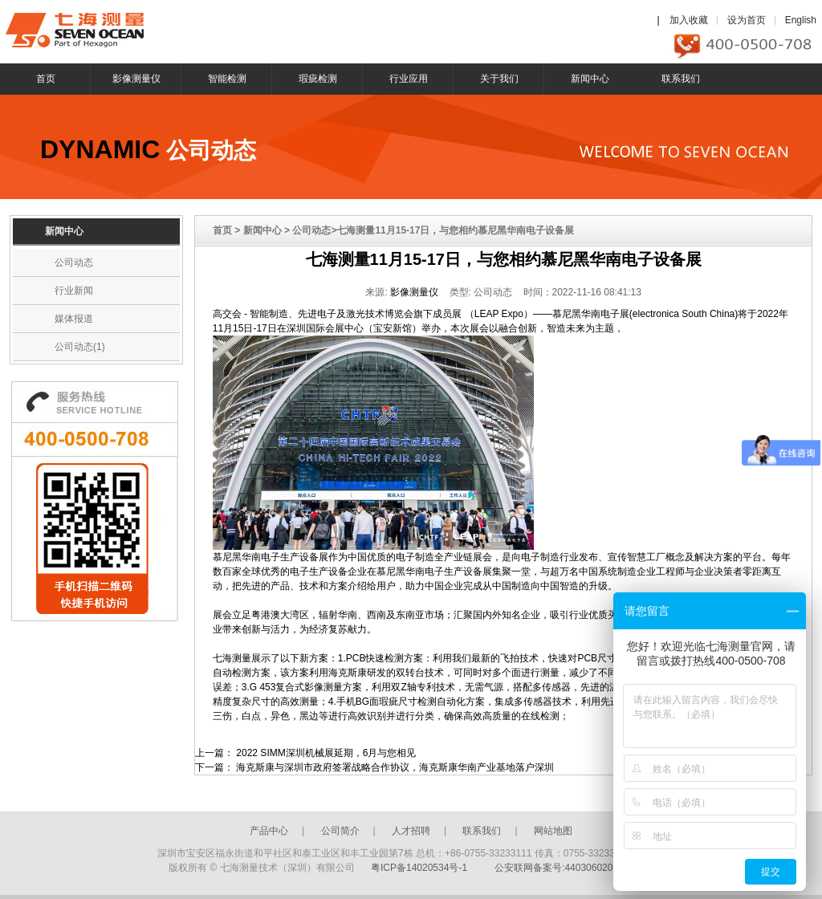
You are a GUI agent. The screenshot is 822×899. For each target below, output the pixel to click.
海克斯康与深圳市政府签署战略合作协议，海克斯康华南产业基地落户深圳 (395, 767)
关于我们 (499, 78)
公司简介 (340, 830)
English (800, 20)
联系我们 (680, 78)
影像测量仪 (136, 78)
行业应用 (408, 78)
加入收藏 (688, 20)
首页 (45, 78)
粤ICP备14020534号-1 (419, 867)
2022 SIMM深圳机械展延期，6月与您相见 (326, 753)
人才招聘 (411, 830)
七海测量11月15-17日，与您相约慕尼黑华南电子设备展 (504, 259)
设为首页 (746, 20)
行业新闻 (74, 290)
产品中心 (269, 830)
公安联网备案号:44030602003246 (567, 867)
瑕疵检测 (318, 78)
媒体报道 (74, 318)
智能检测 (227, 78)
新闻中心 (590, 78)
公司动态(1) (80, 346)
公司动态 (74, 262)
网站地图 (553, 830)
